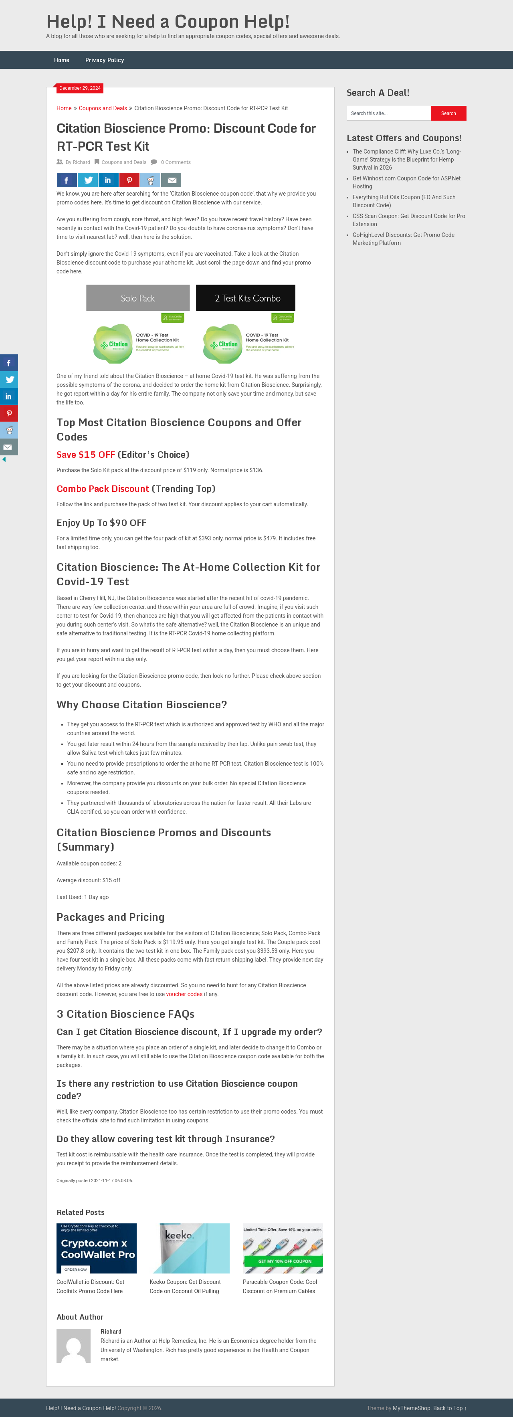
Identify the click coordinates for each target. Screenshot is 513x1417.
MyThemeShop (411, 1408)
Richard (81, 162)
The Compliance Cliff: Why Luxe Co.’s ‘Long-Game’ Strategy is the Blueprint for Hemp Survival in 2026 (407, 159)
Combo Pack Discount (103, 488)
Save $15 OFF (86, 454)
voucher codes (184, 994)
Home (61, 60)
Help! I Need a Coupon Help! (168, 20)
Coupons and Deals (103, 108)
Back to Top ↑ (450, 1408)
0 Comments (176, 162)
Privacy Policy (104, 60)
